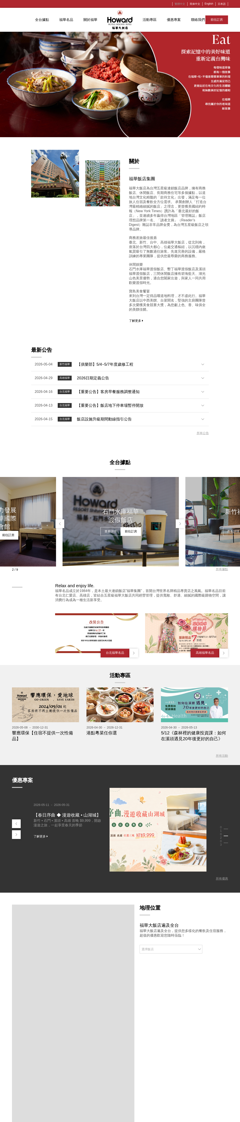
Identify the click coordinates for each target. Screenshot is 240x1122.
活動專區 (150, 20)
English (209, 3)
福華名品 (66, 20)
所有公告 (203, 433)
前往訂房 (217, 19)
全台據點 (42, 20)
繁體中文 (180, 3)
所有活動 (222, 755)
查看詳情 (68, 535)
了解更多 (136, 320)
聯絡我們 (198, 20)
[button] (60, 523)
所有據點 (222, 569)
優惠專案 (174, 20)
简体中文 (195, 3)
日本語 (222, 3)
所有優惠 (222, 878)
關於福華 (90, 20)
